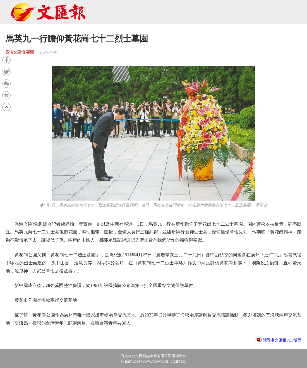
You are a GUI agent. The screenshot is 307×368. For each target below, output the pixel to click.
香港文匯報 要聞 (20, 52)
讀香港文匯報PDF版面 (282, 340)
